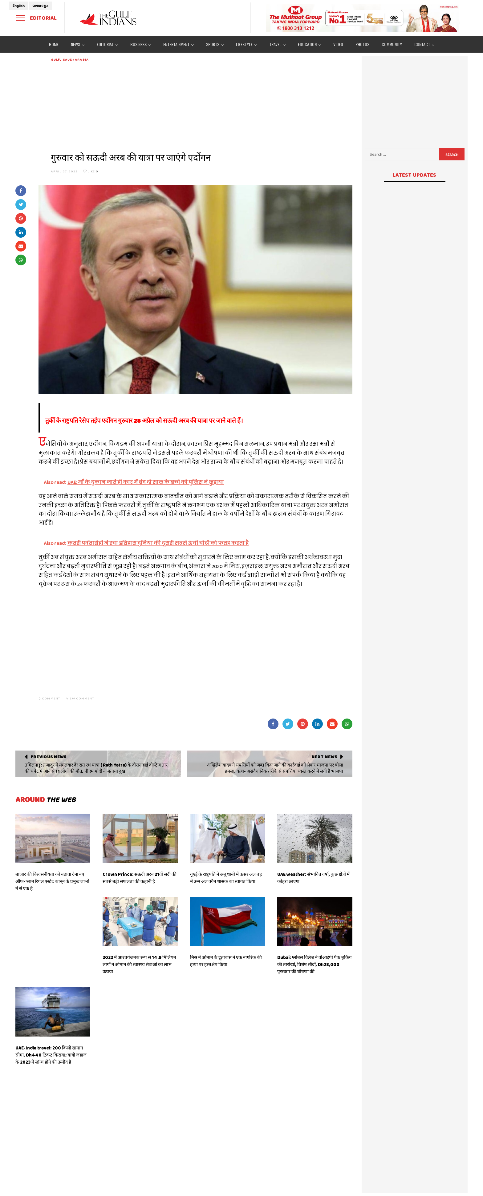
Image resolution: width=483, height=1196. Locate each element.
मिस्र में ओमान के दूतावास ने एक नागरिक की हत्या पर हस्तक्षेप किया (226, 961)
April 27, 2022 (64, 171)
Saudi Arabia (76, 59)
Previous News (48, 757)
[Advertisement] (201, 105)
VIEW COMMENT (80, 698)
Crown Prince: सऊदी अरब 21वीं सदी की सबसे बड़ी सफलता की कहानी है (140, 878)
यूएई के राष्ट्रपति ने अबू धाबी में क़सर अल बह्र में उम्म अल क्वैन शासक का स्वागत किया (226, 878)
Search (451, 155)
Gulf (55, 59)
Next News (324, 757)
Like (90, 171)
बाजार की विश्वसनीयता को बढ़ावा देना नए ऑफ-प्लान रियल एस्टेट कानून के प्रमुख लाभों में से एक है (52, 881)
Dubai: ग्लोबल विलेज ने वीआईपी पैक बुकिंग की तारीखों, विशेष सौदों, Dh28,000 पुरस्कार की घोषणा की (314, 964)
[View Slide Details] (363, 18)
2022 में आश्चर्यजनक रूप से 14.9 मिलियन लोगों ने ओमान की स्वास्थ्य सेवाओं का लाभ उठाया (139, 964)
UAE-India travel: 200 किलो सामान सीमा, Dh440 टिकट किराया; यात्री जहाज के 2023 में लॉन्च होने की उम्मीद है (51, 1055)
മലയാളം (40, 6)
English (19, 6)
